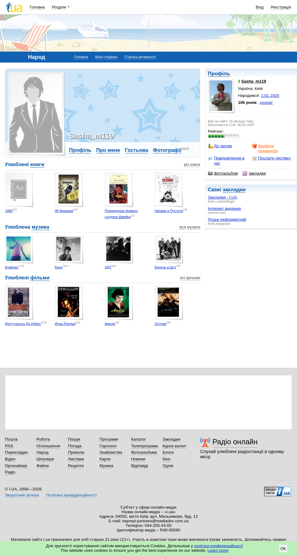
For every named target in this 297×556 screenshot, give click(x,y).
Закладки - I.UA (222, 197)
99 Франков (64, 211)
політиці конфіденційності (218, 546)
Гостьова (136, 150)
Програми (109, 439)
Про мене (108, 150)
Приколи (76, 452)
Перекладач (16, 452)
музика (40, 227)
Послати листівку (271, 158)
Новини (138, 459)
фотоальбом (223, 173)
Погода (74, 446)
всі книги (192, 164)
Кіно (166, 459)
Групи (167, 465)
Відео (10, 459)
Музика (106, 465)
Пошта (11, 439)
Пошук (74, 439)
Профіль (219, 74)
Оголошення (48, 446)
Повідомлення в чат (226, 160)
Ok (283, 548)
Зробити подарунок (265, 148)
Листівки (76, 459)
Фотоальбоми (144, 452)
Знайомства (111, 452)
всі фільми (190, 277)
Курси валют (174, 446)
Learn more (218, 550)
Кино (58, 267)
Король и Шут (165, 267)
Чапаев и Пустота (169, 211)
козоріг (266, 102)
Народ (43, 452)
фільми (39, 278)
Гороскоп (108, 446)
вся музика (190, 227)
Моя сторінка (106, 57)
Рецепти (76, 465)
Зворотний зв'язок (22, 495)
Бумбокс (11, 267)
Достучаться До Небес (23, 324)
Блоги (168, 452)
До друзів (220, 146)
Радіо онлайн (235, 442)
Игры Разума (65, 324)
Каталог (138, 439)
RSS (9, 446)
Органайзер (16, 465)
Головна (37, 7)
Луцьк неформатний (227, 219)
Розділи (59, 7)
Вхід (260, 7)
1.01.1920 (270, 95)
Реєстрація (281, 7)
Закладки (171, 439)
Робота (43, 439)
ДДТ (108, 267)
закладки (254, 173)
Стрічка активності (140, 57)
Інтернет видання (224, 208)
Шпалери (45, 459)
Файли (43, 465)
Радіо (10, 472)
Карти (105, 459)
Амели (110, 324)
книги (37, 164)
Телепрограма (144, 446)
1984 (8, 211)
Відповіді (139, 465)
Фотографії (167, 150)
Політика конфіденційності (71, 495)
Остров (160, 324)
